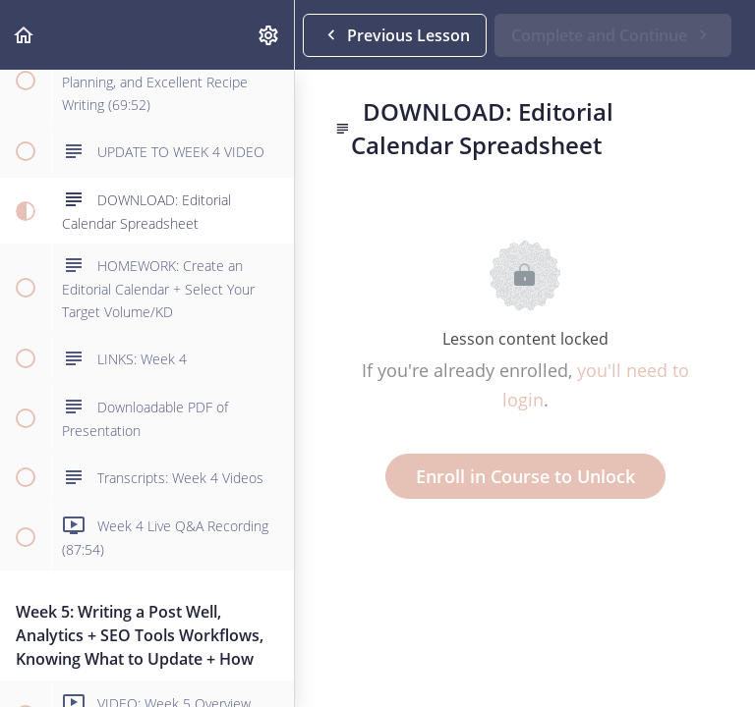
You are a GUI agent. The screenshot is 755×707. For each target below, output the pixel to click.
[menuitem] (269, 35)
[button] (24, 35)
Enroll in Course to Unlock (525, 476)
